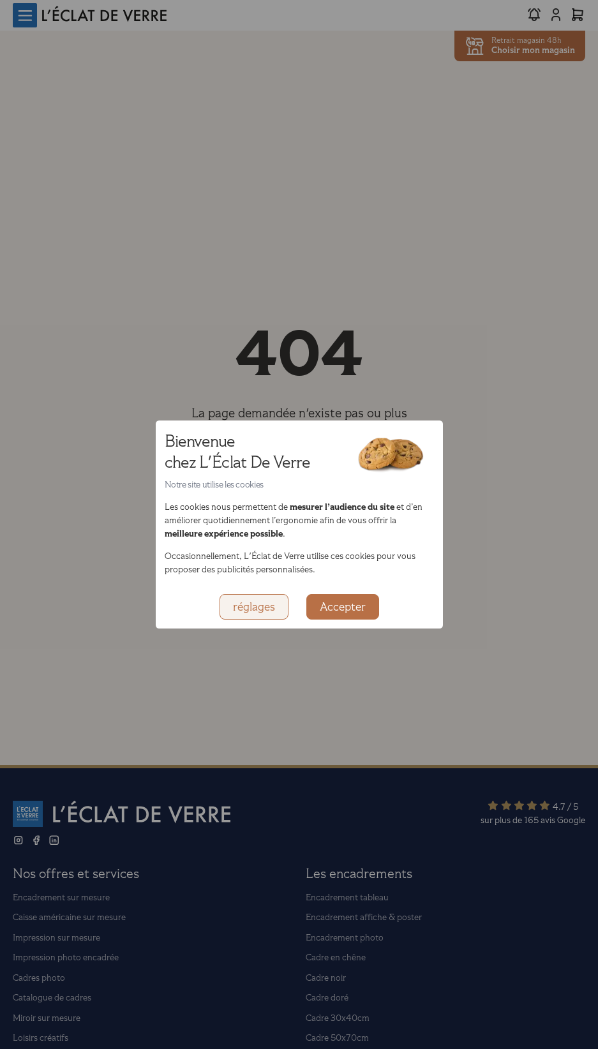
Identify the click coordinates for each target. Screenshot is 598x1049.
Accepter (343, 607)
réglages (254, 607)
